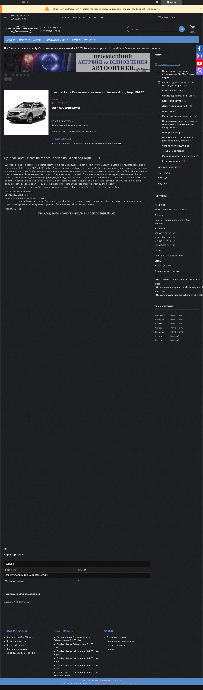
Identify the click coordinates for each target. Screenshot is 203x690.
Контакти (89, 39)
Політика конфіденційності (128, 683)
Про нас (75, 39)
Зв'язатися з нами (116, 645)
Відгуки (162, 183)
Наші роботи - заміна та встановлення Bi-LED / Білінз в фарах (63, 48)
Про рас (111, 649)
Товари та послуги (30, 39)
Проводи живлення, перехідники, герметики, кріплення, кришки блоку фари (180, 124)
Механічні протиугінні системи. (178, 155)
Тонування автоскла (173, 150)
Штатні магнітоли (171, 160)
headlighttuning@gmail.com (169, 255)
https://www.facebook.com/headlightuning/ (178, 279)
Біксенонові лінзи (171, 90)
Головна (10, 39)
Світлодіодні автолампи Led (177, 95)
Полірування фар (171, 132)
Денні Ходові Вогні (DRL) (175, 105)
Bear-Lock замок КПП (18, 645)
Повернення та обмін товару (122, 641)
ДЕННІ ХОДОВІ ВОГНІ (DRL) (21, 652)
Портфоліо (164, 172)
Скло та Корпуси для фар (175, 145)
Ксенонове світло (171, 100)
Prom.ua (117, 680)
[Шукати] (182, 29)
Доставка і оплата (57, 39)
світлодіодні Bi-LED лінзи (18, 168)
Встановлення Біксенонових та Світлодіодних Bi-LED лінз (72, 639)
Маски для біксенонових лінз (177, 116)
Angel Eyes (168, 110)
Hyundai (103, 48)
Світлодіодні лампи (17, 649)
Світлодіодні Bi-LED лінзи (20, 637)
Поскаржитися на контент (102, 683)
